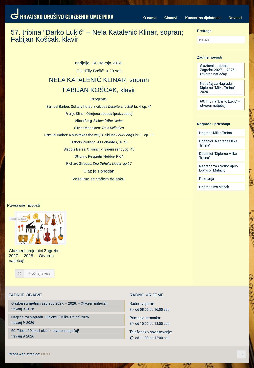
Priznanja (206, 178)
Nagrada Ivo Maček (214, 187)
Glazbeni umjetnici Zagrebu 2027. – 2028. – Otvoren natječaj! (34, 255)
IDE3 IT (46, 354)
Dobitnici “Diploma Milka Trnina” (218, 156)
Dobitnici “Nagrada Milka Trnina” (218, 143)
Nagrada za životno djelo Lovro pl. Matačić (218, 168)
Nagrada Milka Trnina (215, 133)
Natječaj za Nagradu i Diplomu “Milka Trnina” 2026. (217, 87)
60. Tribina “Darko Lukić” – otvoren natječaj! (220, 103)
